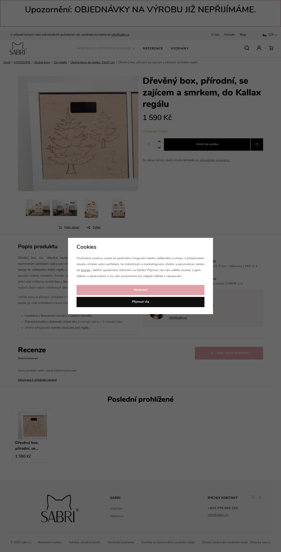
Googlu (85, 270)
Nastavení (140, 290)
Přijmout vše (140, 301)
